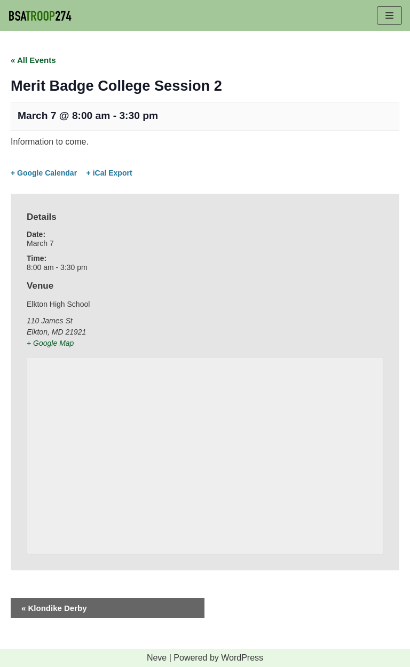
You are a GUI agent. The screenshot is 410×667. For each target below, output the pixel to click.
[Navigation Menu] (389, 15)
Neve (157, 657)
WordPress (242, 657)
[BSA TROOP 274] (40, 15)
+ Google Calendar (44, 173)
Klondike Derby (54, 608)
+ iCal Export (109, 173)
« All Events (33, 60)
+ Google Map (50, 343)
